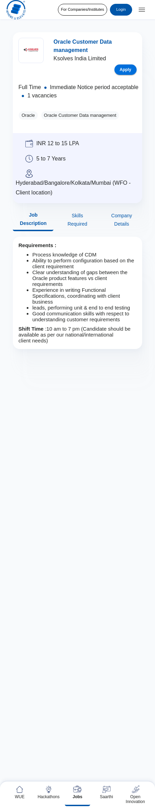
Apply (125, 69)
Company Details (121, 220)
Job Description (33, 219)
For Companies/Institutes (82, 9)
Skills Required (77, 220)
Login (121, 9)
